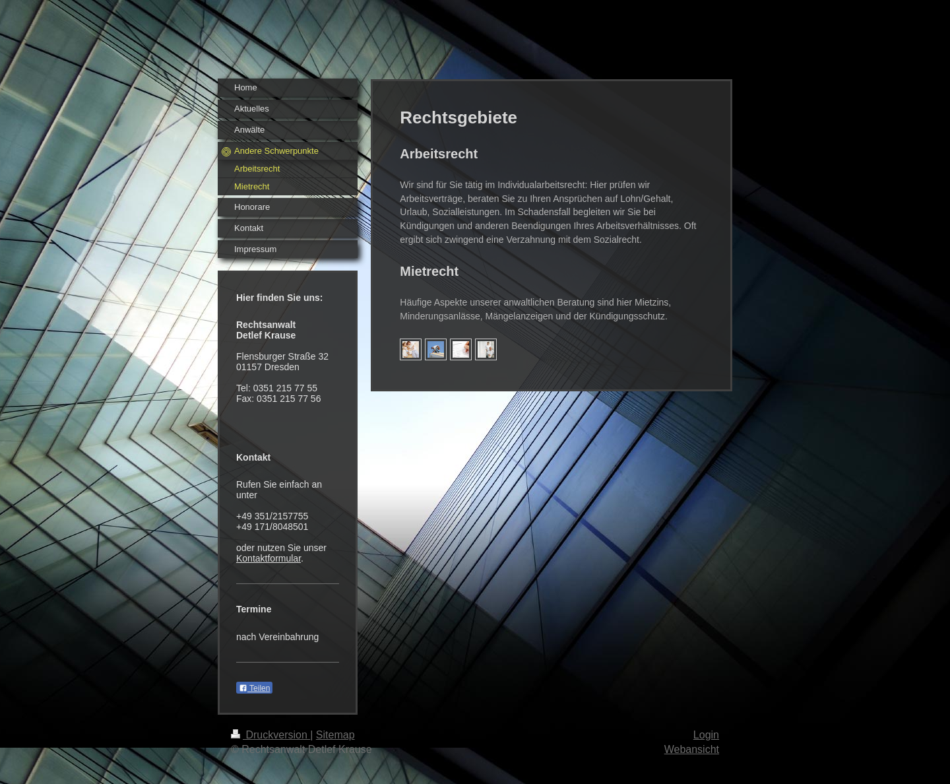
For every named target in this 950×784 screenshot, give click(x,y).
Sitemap (335, 734)
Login (706, 734)
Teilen (254, 688)
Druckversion (270, 734)
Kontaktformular (268, 558)
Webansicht (691, 749)
